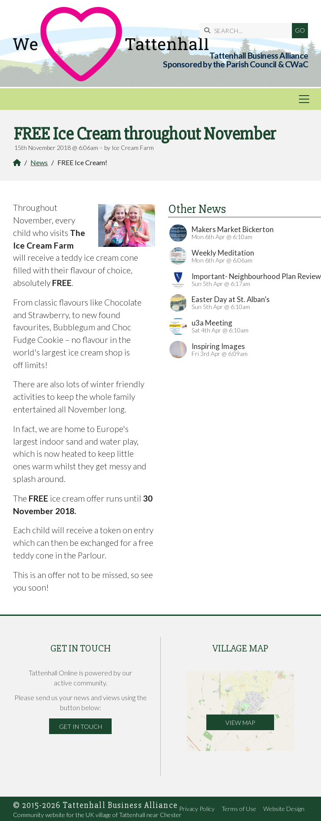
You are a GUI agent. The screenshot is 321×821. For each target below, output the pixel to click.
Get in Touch (80, 726)
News (39, 162)
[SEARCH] (248, 30)
